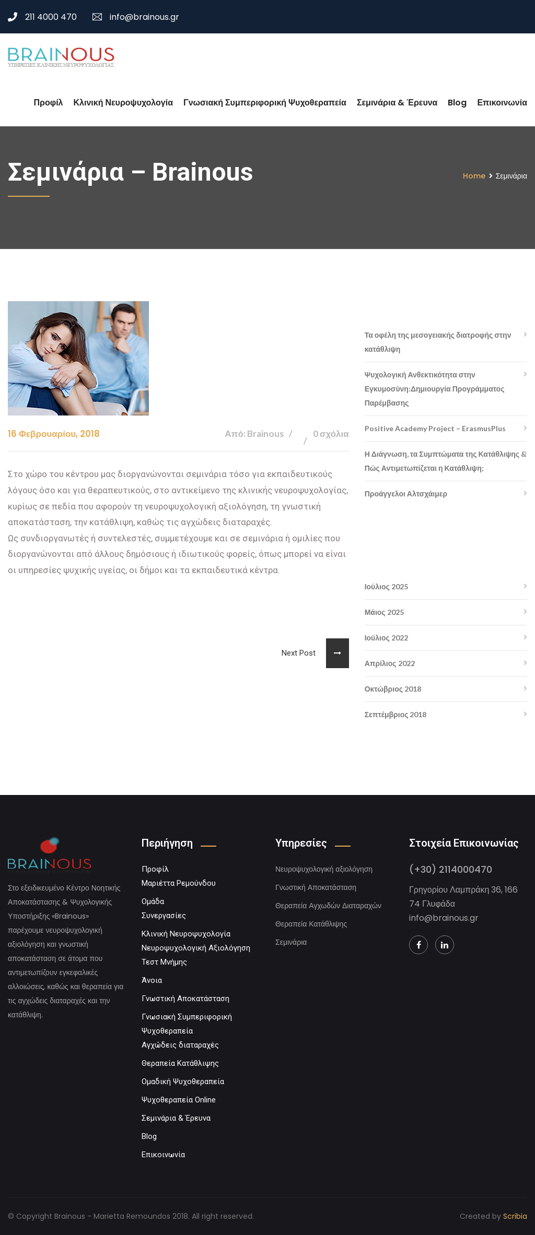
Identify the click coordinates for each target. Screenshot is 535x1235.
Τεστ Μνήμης (164, 962)
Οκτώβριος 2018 (393, 688)
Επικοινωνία (502, 103)
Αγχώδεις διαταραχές (180, 1045)
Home (474, 176)
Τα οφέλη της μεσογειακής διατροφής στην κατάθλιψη (438, 341)
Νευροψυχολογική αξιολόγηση (324, 869)
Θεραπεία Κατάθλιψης (180, 1063)
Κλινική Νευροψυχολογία (123, 103)
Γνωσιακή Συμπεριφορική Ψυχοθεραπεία (264, 103)
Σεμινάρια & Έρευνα (397, 103)
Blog (457, 103)
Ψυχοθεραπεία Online (179, 1100)
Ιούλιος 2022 (386, 637)
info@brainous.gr (135, 17)
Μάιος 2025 (384, 612)
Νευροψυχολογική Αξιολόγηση (196, 948)
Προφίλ (48, 103)
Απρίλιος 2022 (390, 663)
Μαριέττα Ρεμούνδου (179, 883)
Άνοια (152, 980)
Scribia (515, 1216)
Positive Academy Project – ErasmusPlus (435, 428)
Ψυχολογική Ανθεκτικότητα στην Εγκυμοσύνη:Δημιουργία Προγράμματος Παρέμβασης (435, 388)
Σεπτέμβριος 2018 (396, 714)
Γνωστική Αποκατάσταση (185, 998)
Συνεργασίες (164, 915)
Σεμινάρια (291, 942)
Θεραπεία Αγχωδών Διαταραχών (328, 905)
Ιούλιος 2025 (386, 586)
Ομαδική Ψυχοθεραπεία (183, 1081)
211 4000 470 (42, 17)
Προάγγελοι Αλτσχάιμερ (406, 493)
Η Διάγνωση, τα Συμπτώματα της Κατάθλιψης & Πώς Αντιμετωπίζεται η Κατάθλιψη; (446, 460)
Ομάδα (153, 901)
